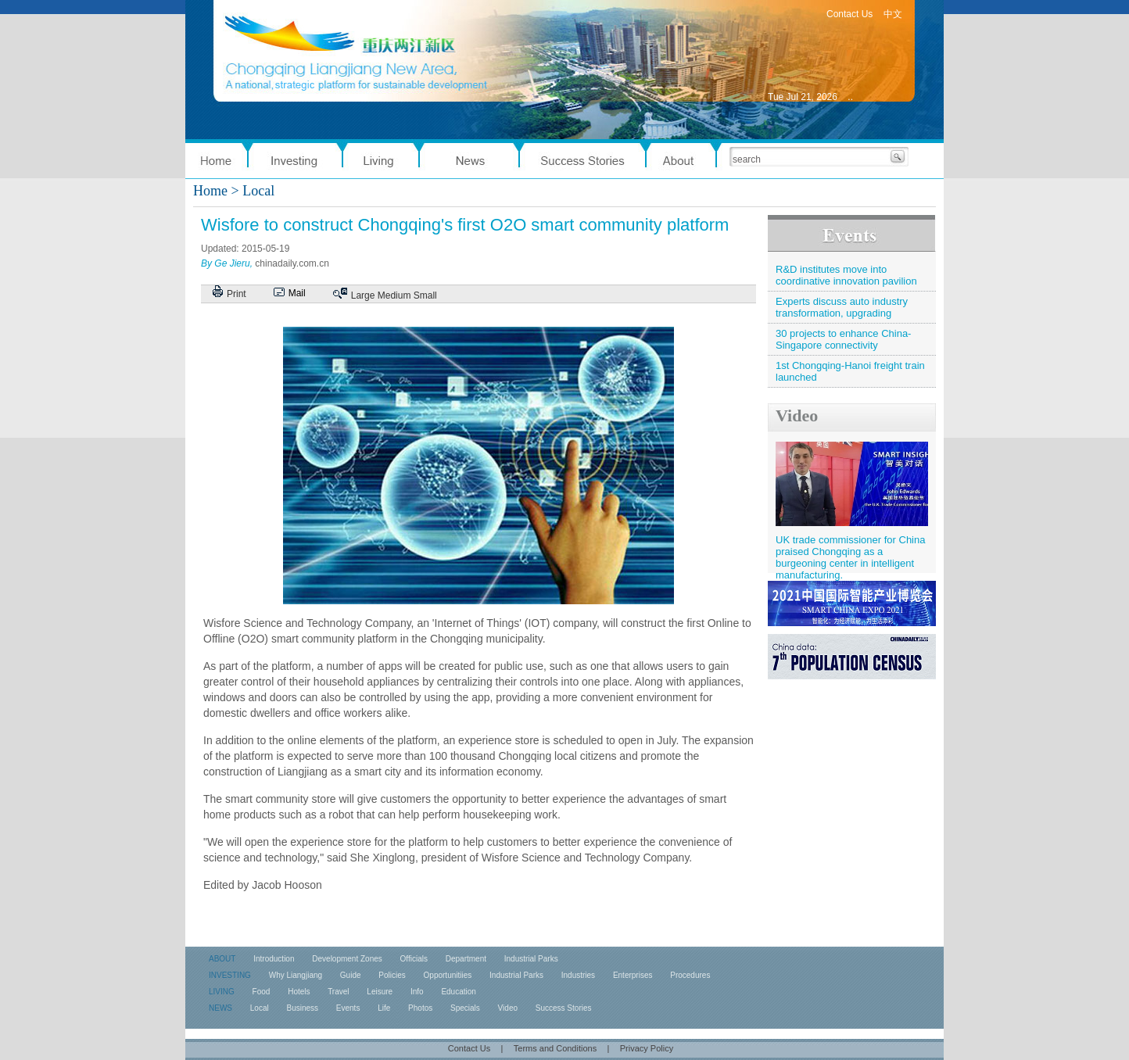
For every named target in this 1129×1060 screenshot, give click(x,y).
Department (466, 958)
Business (302, 1008)
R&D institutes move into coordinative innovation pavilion (846, 275)
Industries (578, 975)
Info (417, 991)
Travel (338, 991)
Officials (414, 958)
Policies (391, 975)
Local (259, 1008)
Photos (420, 1008)
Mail (297, 293)
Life (384, 1008)
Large (363, 295)
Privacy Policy (646, 1048)
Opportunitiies (448, 975)
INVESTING (230, 975)
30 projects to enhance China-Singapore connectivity (843, 339)
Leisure (379, 991)
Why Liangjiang (295, 975)
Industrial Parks (531, 958)
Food (262, 991)
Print (236, 293)
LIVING (222, 991)
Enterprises (633, 975)
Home (210, 191)
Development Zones (347, 958)
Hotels (299, 991)
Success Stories (564, 1008)
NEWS (220, 1008)
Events (348, 1008)
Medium (394, 295)
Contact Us (849, 14)
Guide (350, 975)
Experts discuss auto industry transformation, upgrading (842, 307)
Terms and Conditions (555, 1048)
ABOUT (222, 958)
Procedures (690, 975)
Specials (465, 1008)
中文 (892, 14)
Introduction (273, 958)
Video (797, 415)
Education (458, 991)
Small (425, 295)
